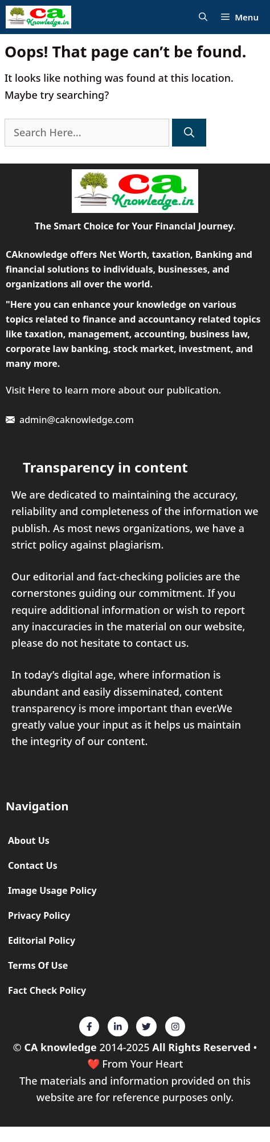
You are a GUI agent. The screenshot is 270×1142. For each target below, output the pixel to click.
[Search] (189, 133)
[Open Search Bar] (203, 17)
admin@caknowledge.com (76, 419)
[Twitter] (89, 1026)
